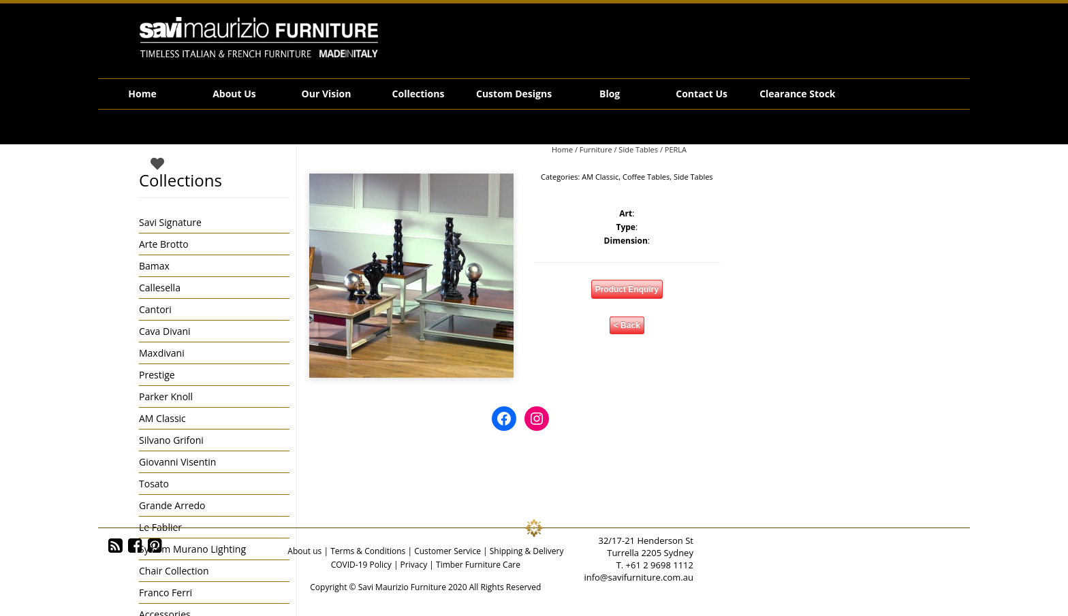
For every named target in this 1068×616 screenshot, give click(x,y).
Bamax (154, 265)
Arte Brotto (164, 244)
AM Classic (600, 177)
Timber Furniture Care (478, 564)
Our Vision (326, 93)
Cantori (155, 309)
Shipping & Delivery (527, 551)
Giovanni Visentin (177, 461)
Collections (418, 93)
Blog (609, 93)
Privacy (414, 564)
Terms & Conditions (367, 551)
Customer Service (447, 551)
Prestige (157, 374)
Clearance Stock (797, 93)
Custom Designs (514, 93)
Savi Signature (170, 222)
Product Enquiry (627, 289)
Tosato (154, 483)
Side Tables (638, 149)
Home (142, 93)
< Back (627, 325)
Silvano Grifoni (171, 440)
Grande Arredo (172, 505)
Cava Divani (165, 331)
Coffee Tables (646, 177)
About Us (234, 93)
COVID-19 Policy (361, 564)
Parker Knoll (166, 396)
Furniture (596, 149)
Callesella (159, 287)
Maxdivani (162, 352)
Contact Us (701, 93)
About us (304, 551)
